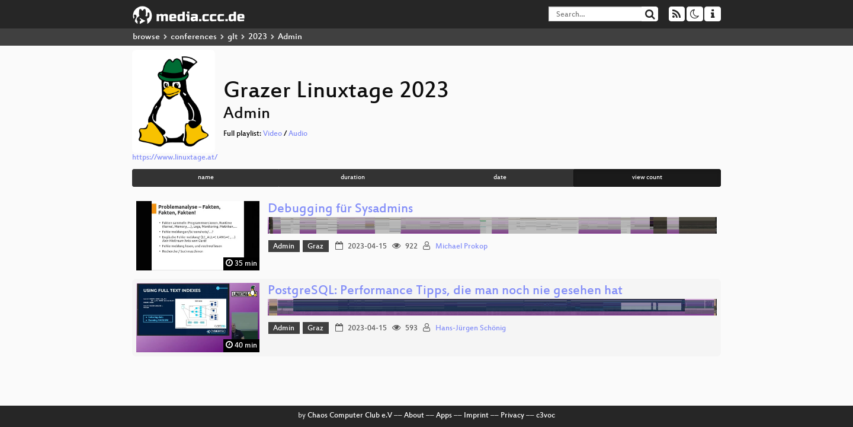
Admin (283, 247)
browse (146, 37)
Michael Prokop (461, 247)
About (414, 416)
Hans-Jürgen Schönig (470, 328)
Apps (444, 416)
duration (353, 177)
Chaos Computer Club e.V (349, 416)
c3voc (545, 416)
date (499, 177)
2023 (257, 37)
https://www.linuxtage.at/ (174, 158)
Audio (297, 134)
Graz (315, 247)
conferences (194, 37)
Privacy (512, 416)
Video (272, 134)
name (206, 177)
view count (647, 177)
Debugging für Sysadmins (340, 209)
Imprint (476, 416)
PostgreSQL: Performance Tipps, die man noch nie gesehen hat (445, 291)
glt (232, 37)
